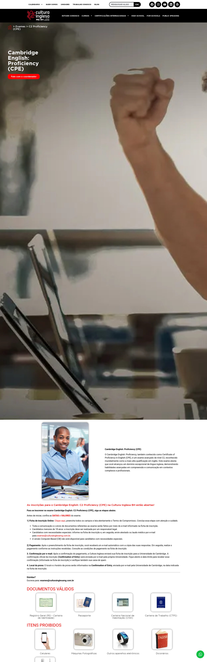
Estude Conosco (70, 16)
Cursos (87, 15)
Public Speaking (170, 16)
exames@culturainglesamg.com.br (53, 535)
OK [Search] (137, 4)
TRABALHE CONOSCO (82, 4)
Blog (96, 4)
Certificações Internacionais (112, 15)
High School (137, 16)
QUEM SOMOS (52, 4)
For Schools (153, 16)
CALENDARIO (36, 4)
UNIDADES (65, 4)
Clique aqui (60, 520)
